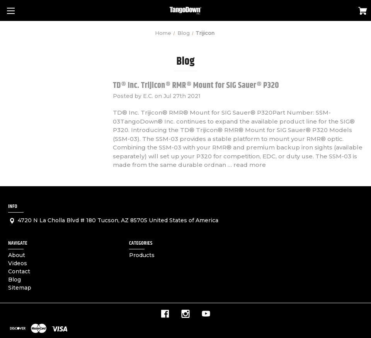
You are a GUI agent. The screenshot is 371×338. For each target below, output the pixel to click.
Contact (19, 271)
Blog (14, 279)
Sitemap (19, 287)
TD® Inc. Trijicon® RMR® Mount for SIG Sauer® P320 (196, 85)
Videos (17, 263)
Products (142, 255)
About (16, 255)
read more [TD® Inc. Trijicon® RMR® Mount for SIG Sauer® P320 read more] (249, 164)
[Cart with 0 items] (362, 12)
